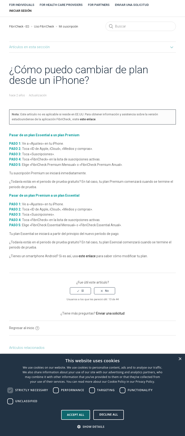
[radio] (80, 290)
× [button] (179, 359)
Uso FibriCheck (44, 26)
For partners (98, 5)
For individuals (21, 5)
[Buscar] (141, 26)
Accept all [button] (75, 415)
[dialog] (92, 395)
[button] (92, 426)
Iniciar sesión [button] (20, 10)
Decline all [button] (108, 415)
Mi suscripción (68, 26)
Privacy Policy (145, 382)
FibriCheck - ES (19, 26)
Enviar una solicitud (132, 5)
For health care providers (61, 5)
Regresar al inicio (24, 328)
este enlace (87, 119)
